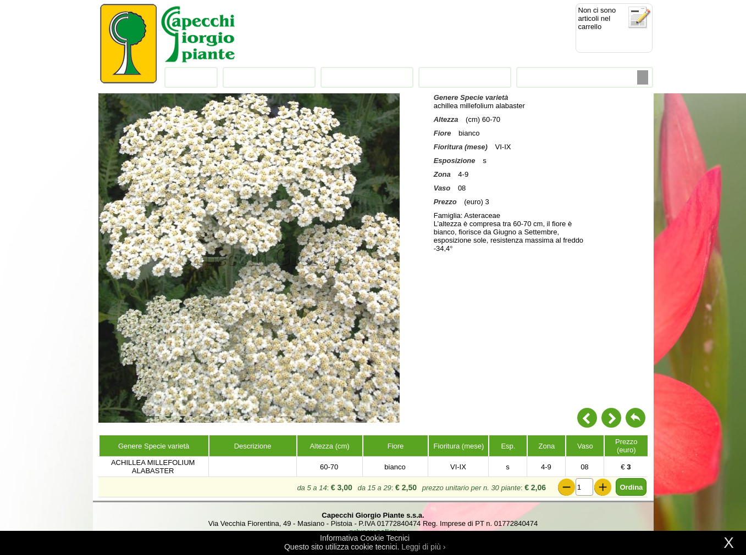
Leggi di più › (423, 546)
